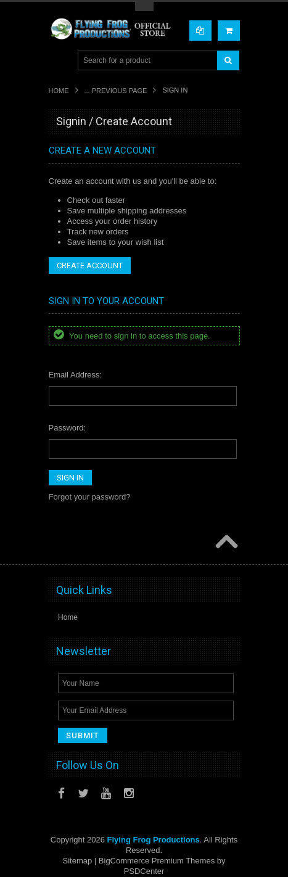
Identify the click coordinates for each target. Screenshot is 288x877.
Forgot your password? (90, 496)
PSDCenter (144, 871)
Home (59, 90)
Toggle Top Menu (144, 6)
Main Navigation (59, 61)
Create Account (90, 265)
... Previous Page (115, 90)
